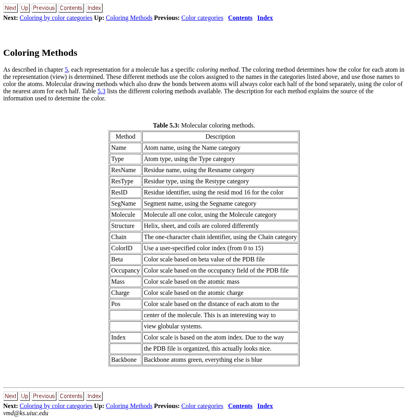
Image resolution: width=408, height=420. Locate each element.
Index (265, 17)
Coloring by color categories (56, 17)
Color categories (202, 17)
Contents (240, 17)
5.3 (102, 91)
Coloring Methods (129, 17)
